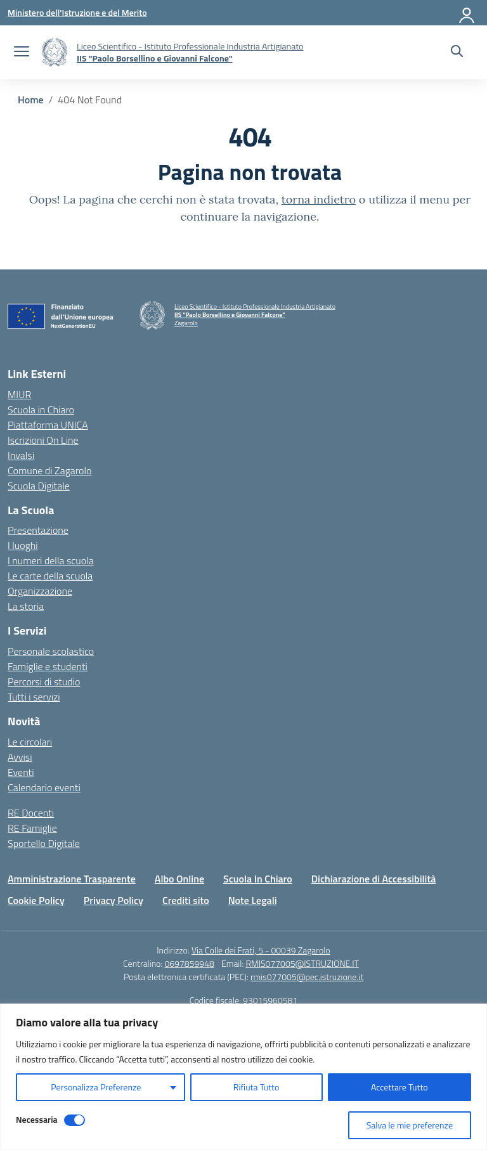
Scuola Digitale (39, 485)
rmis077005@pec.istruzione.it (306, 976)
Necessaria (37, 1119)
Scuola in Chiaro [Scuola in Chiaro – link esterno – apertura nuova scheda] (41, 409)
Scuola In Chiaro (257, 878)
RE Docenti (31, 812)
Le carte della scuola (50, 575)
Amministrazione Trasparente (72, 878)
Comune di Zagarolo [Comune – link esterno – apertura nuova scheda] (49, 470)
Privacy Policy (113, 900)
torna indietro (319, 199)
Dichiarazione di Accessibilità (373, 878)
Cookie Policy (36, 900)
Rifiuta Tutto (256, 1087)
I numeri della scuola (51, 560)
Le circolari (30, 741)
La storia (26, 606)
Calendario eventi (44, 787)
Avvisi (20, 757)
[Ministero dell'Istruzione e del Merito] (77, 12)
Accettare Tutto (399, 1087)
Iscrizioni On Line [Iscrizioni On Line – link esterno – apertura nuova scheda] (43, 440)
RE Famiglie (32, 828)
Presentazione (38, 530)
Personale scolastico (51, 651)
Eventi (21, 772)
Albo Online (179, 878)
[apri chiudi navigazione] (21, 52)
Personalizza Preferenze (96, 1087)
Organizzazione (40, 590)
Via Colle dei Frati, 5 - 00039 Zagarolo (261, 950)
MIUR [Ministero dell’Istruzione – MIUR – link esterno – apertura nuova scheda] (19, 394)
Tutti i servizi (34, 696)
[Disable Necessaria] (74, 1120)
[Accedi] (467, 12)
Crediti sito (185, 900)
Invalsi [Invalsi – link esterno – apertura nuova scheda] (21, 455)
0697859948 (189, 963)
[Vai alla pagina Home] (31, 99)
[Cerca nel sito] (457, 52)
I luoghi (23, 545)
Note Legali (252, 900)
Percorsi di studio (44, 681)
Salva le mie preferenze (410, 1125)
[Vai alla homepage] (54, 52)
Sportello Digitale (44, 843)
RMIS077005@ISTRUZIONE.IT (302, 963)
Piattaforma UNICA (48, 424)
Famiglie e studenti (48, 666)
